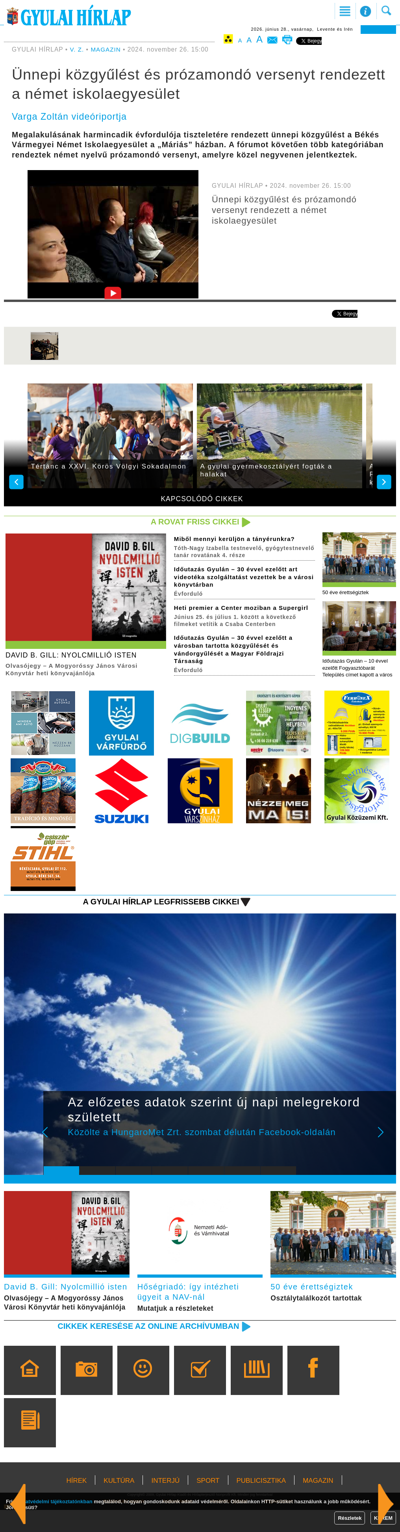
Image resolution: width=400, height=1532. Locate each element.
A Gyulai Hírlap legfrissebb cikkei (158, 903)
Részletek (349, 1518)
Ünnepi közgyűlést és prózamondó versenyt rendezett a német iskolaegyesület (286, 210)
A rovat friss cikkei (193, 521)
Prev (55, 1139)
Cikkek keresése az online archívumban (145, 1347)
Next (385, 1139)
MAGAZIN (106, 49)
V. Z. (77, 49)
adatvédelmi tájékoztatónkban (56, 1501)
